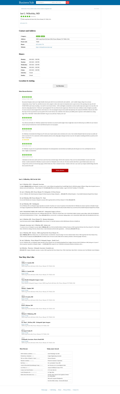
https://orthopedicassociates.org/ (44, 47)
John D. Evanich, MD (27, 297)
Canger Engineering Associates (54, 356)
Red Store (24, 363)
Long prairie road (47, 8)
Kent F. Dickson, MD (27, 305)
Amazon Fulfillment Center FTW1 (55, 367)
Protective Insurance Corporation (55, 360)
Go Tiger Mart (51, 372)
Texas (28, 8)
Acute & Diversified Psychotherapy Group (32, 365)
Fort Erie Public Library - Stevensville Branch (58, 380)
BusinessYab (26, 2)
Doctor (38, 36)
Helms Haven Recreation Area (28, 374)
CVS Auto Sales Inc (52, 370)
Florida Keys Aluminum (27, 356)
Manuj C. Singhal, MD (28, 288)
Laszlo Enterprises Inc (28, 372)
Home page (44, 389)
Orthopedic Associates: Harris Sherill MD (33, 339)
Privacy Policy (67, 389)
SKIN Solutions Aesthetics (28, 353)
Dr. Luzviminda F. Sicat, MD (54, 363)
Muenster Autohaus (27, 360)
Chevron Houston (51, 358)
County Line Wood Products (32, 370)
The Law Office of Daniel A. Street (30, 358)
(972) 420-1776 (23, 23)
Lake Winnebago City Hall (53, 353)
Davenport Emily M (27, 331)
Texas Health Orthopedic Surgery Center (33, 280)
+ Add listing (52, 389)
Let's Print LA (25, 367)
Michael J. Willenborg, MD (29, 314)
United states (23, 8)
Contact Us (75, 389)
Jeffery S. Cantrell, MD (28, 263)
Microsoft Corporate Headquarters (55, 378)
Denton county (33, 8)
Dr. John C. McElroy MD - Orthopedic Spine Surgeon (36, 322)
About (59, 389)
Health (42, 36)
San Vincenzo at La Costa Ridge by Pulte (57, 365)
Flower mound (40, 8)
